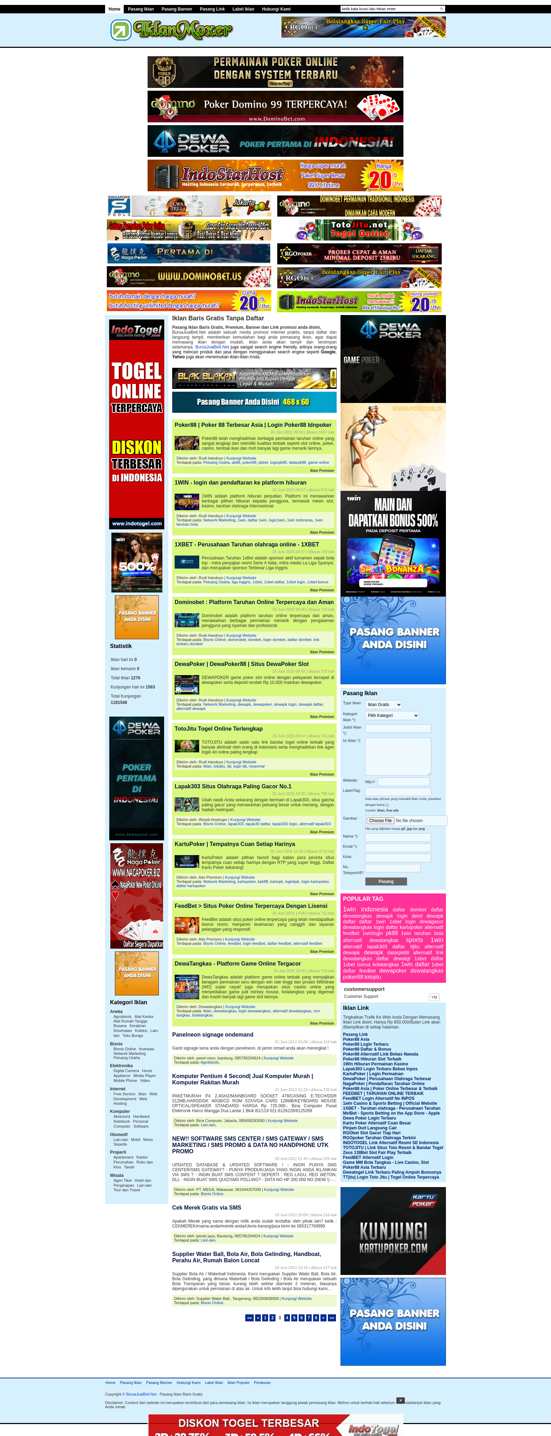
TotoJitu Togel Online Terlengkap (219, 729)
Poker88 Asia (356, 1039)
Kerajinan (138, 1026)
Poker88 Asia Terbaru (364, 1167)
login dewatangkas (255, 1011)
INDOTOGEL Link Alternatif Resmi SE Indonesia (391, 1142)
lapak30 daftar (258, 824)
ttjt (229, 766)
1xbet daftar (274, 582)
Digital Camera (126, 1071)
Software (141, 1126)
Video (145, 1080)
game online (318, 462)
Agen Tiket (123, 1180)
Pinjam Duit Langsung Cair (370, 1128)
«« (249, 1317)
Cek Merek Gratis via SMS (206, 1208)
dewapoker (262, 704)
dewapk (244, 704)
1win (242, 520)
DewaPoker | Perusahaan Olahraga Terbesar (387, 1078)
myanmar (257, 766)
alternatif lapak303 (315, 824)
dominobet (237, 639)
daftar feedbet (279, 943)
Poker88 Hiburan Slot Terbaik (372, 1059)
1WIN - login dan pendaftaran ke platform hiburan (240, 483)
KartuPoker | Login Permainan (373, 1073)
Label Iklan (243, 9)
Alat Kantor (144, 1016)
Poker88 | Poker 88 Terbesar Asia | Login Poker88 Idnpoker (253, 425)
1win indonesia (300, 520)
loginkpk (292, 881)
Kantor (142, 1157)
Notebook (122, 1121)
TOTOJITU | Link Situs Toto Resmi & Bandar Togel (393, 1147)
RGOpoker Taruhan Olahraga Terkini (379, 1137)
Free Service (124, 1094)
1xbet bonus (318, 582)
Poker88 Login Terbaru (366, 1044)
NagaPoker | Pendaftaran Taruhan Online (384, 1083)
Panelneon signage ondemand (212, 1035)
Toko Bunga (132, 1035)
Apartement (124, 1157)
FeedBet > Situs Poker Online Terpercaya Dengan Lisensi (251, 906)
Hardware (141, 1116)
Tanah (129, 1167)
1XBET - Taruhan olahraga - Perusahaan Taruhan (392, 1108)
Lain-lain (121, 1139)
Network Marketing (130, 1053)
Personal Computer (131, 1123)
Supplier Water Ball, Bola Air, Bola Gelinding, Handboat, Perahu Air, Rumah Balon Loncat (246, 1257)
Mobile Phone (125, 1080)
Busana (120, 1026)
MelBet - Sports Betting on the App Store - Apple (391, 1113)
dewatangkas (225, 1011)
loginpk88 (278, 462)
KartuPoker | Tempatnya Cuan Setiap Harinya (235, 844)
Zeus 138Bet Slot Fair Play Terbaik (377, 1152)
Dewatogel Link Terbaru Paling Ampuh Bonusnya (392, 1172)
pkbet (263, 462)
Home (114, 9)
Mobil (135, 1139)
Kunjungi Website (241, 458)
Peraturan (262, 1382)
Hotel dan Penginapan (132, 1182)
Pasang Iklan (141, 9)
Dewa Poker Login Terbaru (369, 1118)
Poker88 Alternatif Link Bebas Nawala (380, 1054)
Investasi (146, 1049)
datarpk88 (297, 462)
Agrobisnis (122, 1016)
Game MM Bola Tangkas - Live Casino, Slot (386, 1162)
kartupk (276, 881)
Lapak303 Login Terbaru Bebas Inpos (380, 1068)
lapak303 (236, 824)
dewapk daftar (311, 704)
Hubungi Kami (276, 9)
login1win (277, 520)
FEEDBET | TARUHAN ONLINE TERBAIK (383, 1093)
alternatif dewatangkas (292, 1011)
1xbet (257, 582)
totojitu (219, 766)
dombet (254, 639)
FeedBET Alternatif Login (368, 1157)
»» (332, 1317)
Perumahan (124, 1162)
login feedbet (254, 943)
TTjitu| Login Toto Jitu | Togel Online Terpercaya (391, 1177)
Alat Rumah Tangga (130, 1021)
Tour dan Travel (127, 1190)
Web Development (135, 1096)
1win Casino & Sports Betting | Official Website (390, 1103)
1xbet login (295, 582)
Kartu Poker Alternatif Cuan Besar (377, 1123)
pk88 (236, 462)
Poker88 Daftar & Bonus (367, 1049)
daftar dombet (299, 639)
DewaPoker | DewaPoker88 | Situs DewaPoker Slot (242, 664)
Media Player (145, 1075)
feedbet (234, 943)
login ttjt (240, 766)
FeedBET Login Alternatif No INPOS (379, 1098)
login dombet (274, 639)
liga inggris (241, 582)
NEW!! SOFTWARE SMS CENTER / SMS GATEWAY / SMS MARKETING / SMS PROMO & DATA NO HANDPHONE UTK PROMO (250, 1145)
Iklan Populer (238, 1382)
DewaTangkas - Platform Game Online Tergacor (238, 964)
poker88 (249, 462)
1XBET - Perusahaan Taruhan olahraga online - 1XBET (247, 544)
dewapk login (285, 704)
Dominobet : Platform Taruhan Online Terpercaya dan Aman (254, 602)
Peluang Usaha (127, 1058)
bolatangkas (202, 1015)
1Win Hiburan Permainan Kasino (375, 1064)
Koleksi (141, 1030)
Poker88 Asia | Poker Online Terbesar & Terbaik (390, 1088)
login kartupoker (315, 881)
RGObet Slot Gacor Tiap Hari (372, 1132)
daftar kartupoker (191, 886)
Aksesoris (122, 1116)
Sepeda (120, 1144)
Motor (148, 1139)
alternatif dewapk (191, 708)
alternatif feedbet (307, 943)
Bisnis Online (125, 1049)
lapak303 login (284, 824)
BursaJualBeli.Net (212, 347)
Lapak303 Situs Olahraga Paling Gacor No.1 (233, 786)
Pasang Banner (177, 9)
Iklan (142, 1094)
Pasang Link (212, 9)
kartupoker (246, 881)
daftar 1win (257, 520)
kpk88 (263, 881)
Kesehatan (123, 1030)
